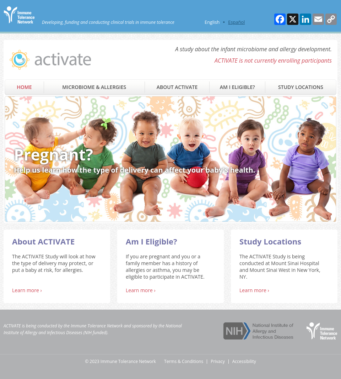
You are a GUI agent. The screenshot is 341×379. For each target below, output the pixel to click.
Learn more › (27, 290)
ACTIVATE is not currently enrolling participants (273, 60)
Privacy (218, 361)
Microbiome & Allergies (94, 87)
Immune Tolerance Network (97, 326)
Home (24, 87)
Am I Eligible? (237, 87)
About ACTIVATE (177, 87)
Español (236, 22)
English (212, 22)
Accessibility (244, 361)
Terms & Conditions (183, 361)
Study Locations (300, 87)
